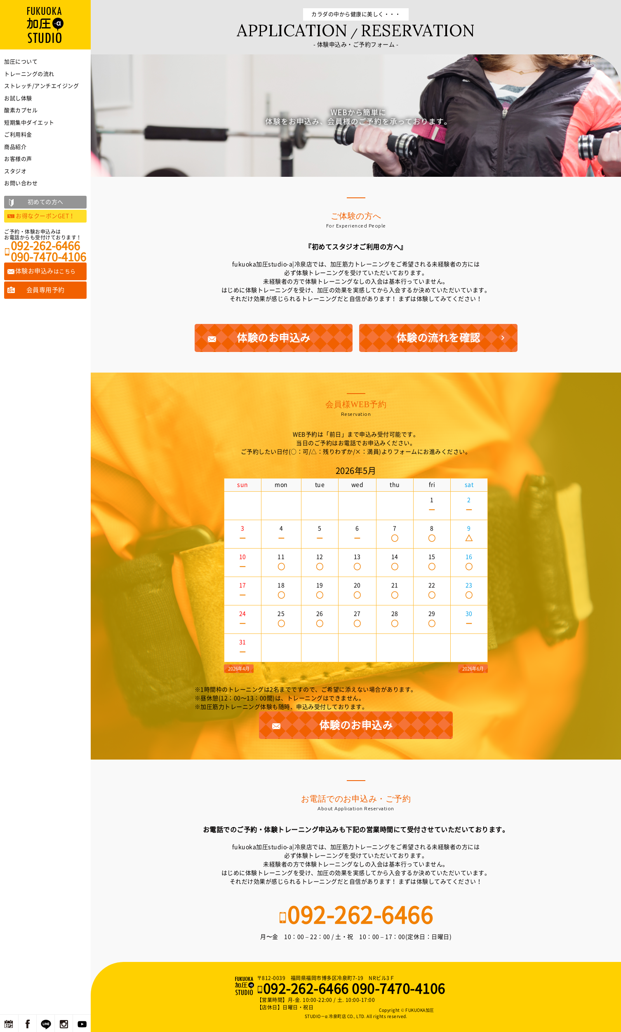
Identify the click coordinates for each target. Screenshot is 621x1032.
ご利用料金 (18, 134)
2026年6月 (473, 668)
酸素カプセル (21, 110)
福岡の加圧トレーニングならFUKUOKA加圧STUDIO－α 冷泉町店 (245, 985)
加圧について (21, 61)
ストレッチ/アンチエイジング (41, 86)
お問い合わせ (21, 183)
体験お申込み (45, 271)
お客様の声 (18, 159)
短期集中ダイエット (29, 122)
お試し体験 (18, 98)
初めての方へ (46, 202)
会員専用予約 (45, 290)
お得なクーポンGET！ (45, 216)
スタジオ (15, 171)
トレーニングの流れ (29, 74)
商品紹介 (15, 147)
